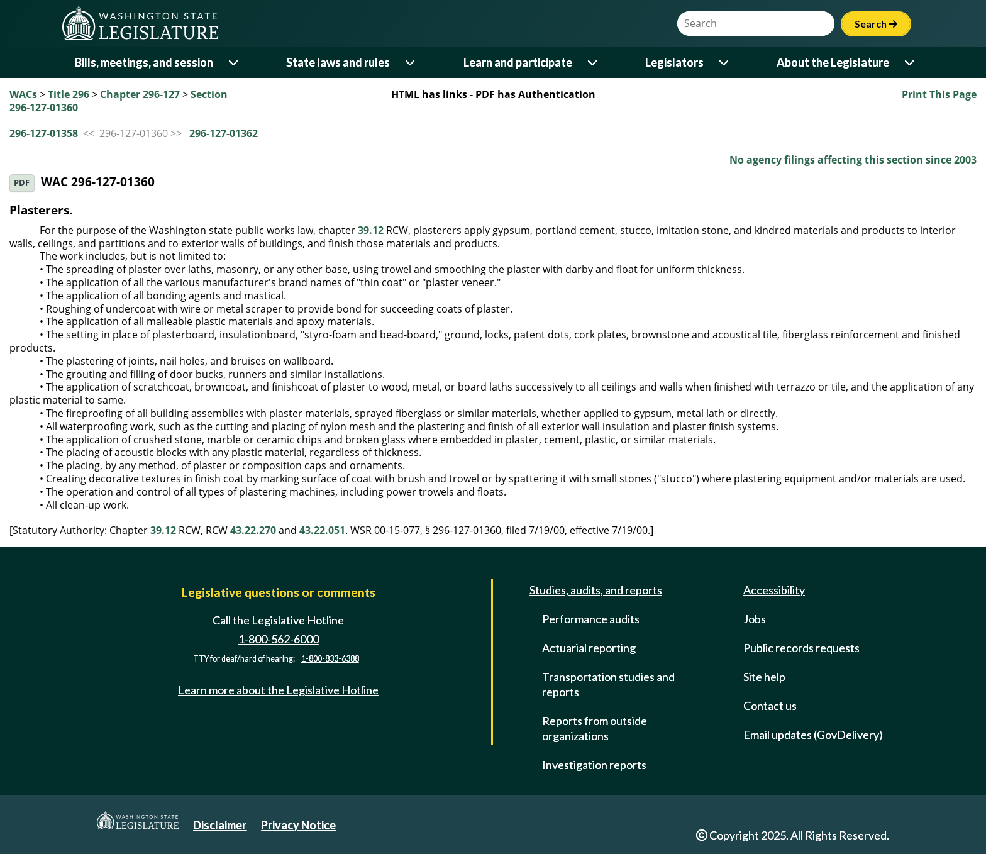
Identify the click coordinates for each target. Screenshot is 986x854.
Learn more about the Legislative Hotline (278, 690)
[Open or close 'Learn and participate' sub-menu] (593, 62)
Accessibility (774, 590)
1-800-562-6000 (278, 639)
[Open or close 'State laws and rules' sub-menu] (411, 62)
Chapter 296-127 (140, 94)
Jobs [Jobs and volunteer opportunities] (754, 619)
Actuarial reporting (589, 648)
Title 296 (68, 94)
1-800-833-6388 (330, 658)
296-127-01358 (43, 133)
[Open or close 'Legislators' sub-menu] (724, 62)
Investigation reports (594, 765)
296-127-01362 (223, 133)
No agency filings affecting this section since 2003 (853, 160)
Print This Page (939, 94)
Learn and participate (517, 62)
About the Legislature (833, 62)
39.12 (371, 230)
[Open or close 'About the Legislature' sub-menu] (910, 62)
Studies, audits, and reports (595, 590)
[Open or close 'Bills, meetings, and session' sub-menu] (234, 62)
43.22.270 (253, 530)
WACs (23, 94)
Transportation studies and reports (608, 684)
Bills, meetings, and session (144, 62)
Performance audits (591, 619)
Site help (764, 677)
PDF (22, 182)
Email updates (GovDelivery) (813, 734)
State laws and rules (338, 62)
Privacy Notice (298, 825)
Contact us (770, 706)
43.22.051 (322, 530)
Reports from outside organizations (594, 728)
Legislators (674, 62)
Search (876, 24)
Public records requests (801, 648)
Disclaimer (219, 825)
